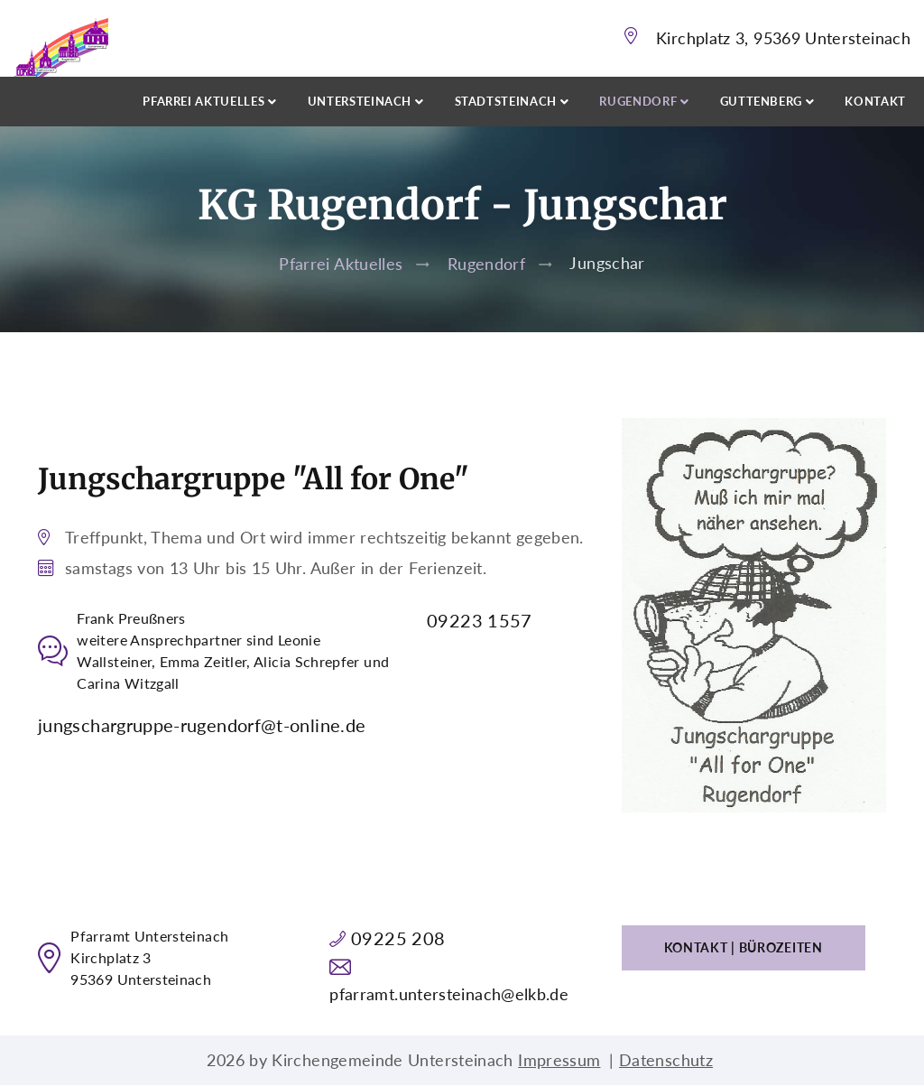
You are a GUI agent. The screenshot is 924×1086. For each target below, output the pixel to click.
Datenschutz (666, 1060)
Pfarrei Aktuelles (340, 264)
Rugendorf (486, 264)
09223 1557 (479, 620)
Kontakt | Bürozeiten (743, 947)
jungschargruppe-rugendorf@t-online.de (201, 725)
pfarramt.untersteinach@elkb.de (448, 994)
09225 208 (398, 938)
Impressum (559, 1060)
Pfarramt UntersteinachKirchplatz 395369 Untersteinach (149, 957)
